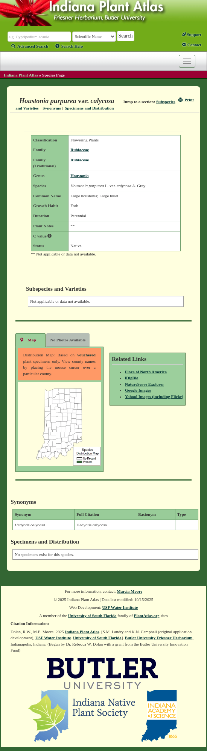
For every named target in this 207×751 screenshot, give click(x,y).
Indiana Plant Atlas (21, 75)
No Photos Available (68, 340)
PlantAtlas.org (147, 615)
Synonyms (52, 108)
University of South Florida (92, 615)
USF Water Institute (120, 607)
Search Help (69, 46)
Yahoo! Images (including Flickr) (154, 396)
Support (191, 34)
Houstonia (79, 175)
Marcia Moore (129, 591)
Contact (191, 44)
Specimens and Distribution (89, 108)
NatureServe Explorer (144, 384)
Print (186, 100)
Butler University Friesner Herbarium (159, 637)
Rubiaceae (79, 149)
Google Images (138, 390)
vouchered (86, 355)
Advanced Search (29, 46)
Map (28, 339)
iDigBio (131, 378)
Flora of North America (146, 371)
